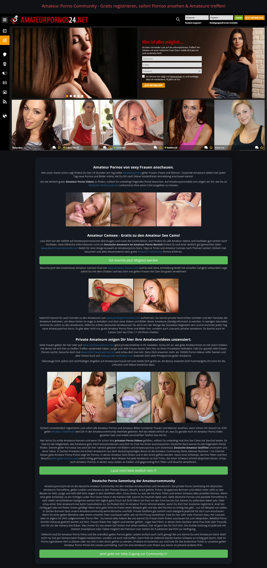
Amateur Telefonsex (63, 431)
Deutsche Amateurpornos (104, 185)
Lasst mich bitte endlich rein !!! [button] (133, 470)
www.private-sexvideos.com (117, 355)
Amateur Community (150, 251)
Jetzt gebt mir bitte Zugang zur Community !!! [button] (133, 554)
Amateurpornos (132, 172)
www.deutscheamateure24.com (59, 248)
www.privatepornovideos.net (123, 318)
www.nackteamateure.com (98, 345)
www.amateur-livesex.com (123, 268)
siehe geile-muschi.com (64, 458)
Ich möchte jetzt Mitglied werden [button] (133, 260)
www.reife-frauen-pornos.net (98, 352)
